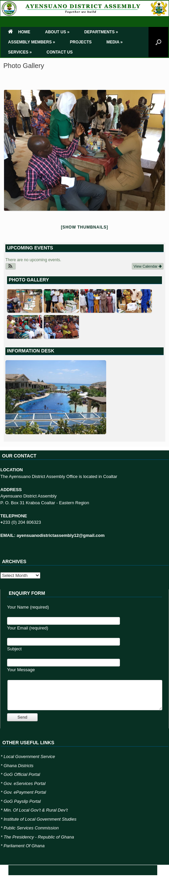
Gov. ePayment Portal (25, 792)
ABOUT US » (57, 32)
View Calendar (148, 266)
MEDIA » (115, 42)
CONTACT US (59, 52)
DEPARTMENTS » (101, 32)
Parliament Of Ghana (24, 845)
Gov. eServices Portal (25, 783)
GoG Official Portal (22, 774)
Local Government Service (29, 756)
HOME (19, 32)
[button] (10, 266)
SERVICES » (20, 52)
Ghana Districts (19, 765)
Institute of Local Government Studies (40, 819)
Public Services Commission (31, 827)
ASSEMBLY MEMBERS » (31, 42)
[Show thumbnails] (84, 227)
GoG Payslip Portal (22, 801)
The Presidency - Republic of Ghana (39, 836)
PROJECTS (81, 42)
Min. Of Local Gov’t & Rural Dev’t (36, 810)
